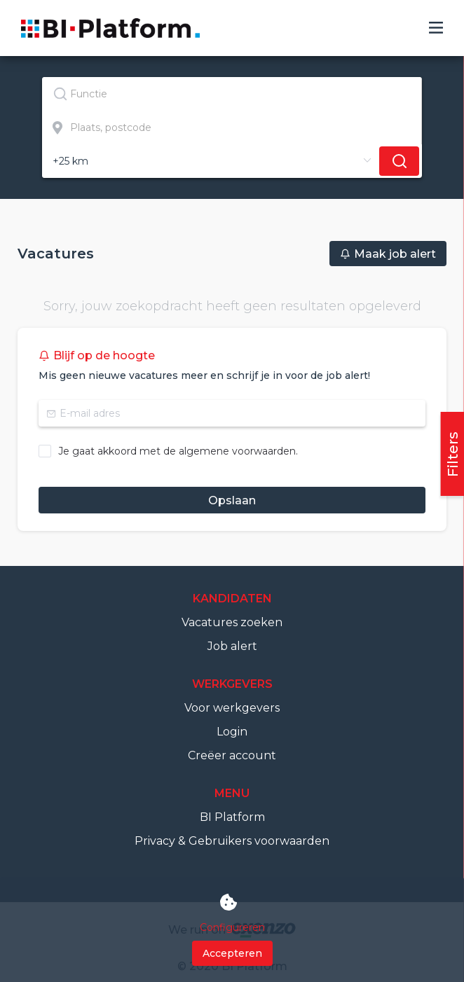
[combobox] (232, 94)
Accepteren (232, 953)
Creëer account (232, 755)
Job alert (232, 646)
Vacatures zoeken (232, 622)
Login (232, 731)
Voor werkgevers (232, 707)
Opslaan (232, 500)
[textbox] (231, 94)
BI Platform (232, 817)
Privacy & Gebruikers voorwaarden (232, 841)
